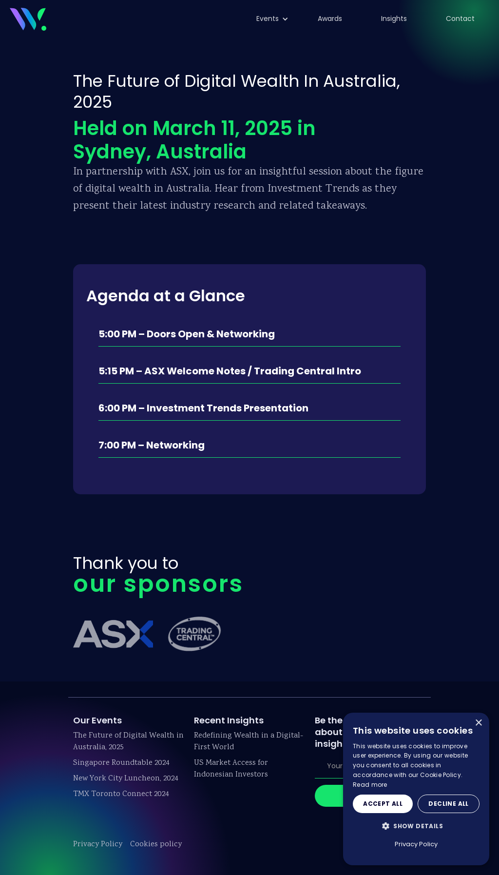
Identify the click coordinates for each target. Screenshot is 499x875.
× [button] (478, 723)
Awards (330, 18)
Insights (394, 18)
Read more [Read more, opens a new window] (370, 784)
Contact (460, 18)
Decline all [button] (448, 803)
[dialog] (416, 789)
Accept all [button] (383, 803)
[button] (267, 18)
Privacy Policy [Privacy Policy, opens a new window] (416, 844)
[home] (28, 18)
